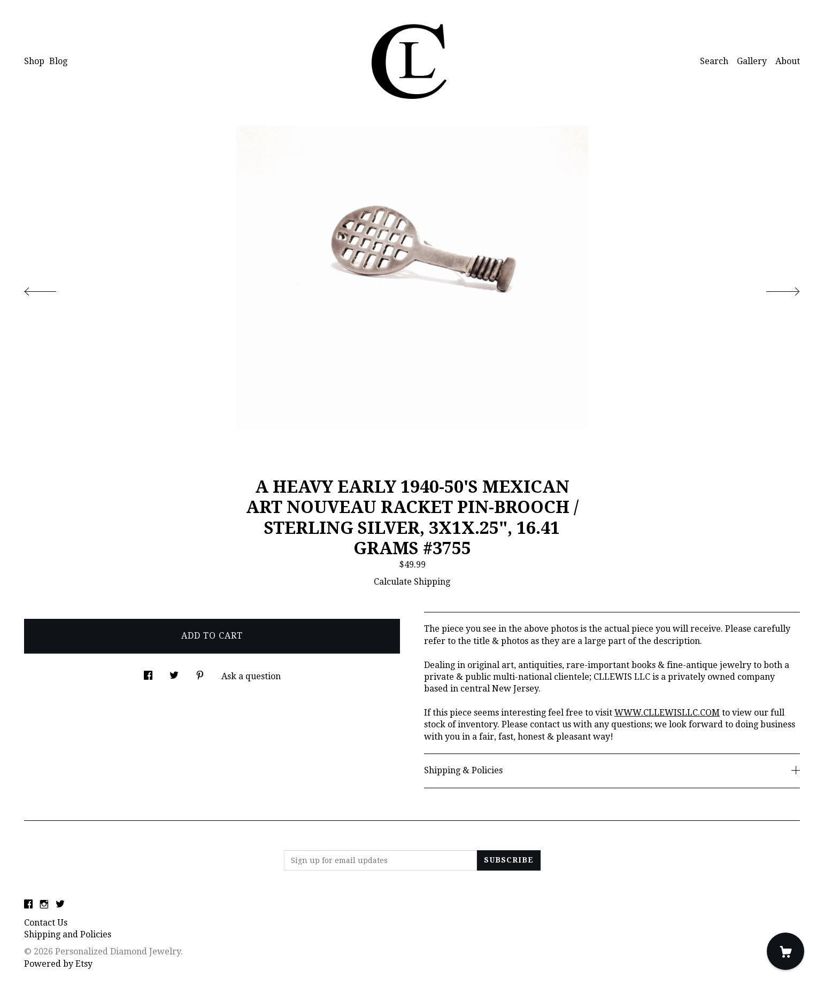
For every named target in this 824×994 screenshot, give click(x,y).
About (787, 61)
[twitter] (60, 905)
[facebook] (28, 905)
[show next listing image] (773, 288)
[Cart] (785, 951)
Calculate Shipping (412, 582)
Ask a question (251, 676)
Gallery (752, 61)
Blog (58, 61)
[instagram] (44, 905)
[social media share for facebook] (148, 673)
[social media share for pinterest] (200, 673)
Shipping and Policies (67, 934)
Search (714, 61)
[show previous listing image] (51, 288)
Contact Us (45, 923)
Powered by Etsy (58, 964)
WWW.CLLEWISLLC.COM (667, 713)
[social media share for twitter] (174, 673)
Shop (34, 61)
